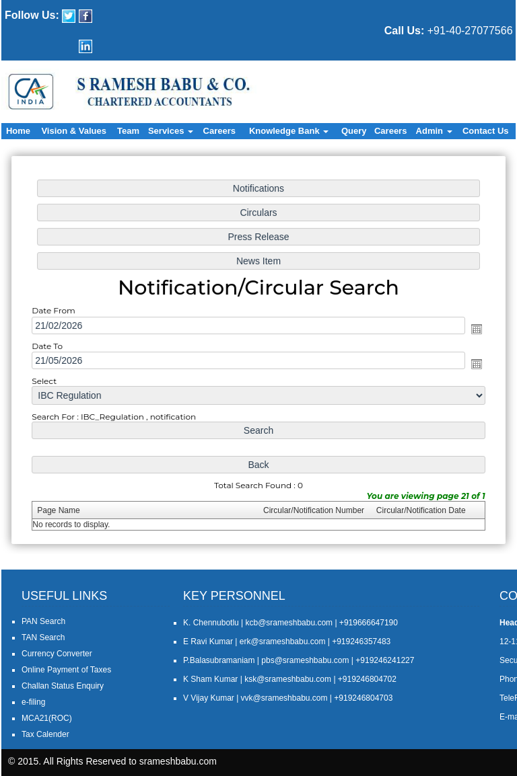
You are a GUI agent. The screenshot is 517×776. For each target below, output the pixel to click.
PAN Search (43, 621)
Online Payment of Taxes (66, 669)
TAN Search (43, 637)
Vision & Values (73, 131)
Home (18, 131)
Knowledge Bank (289, 131)
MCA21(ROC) (47, 718)
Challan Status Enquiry (63, 686)
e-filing (33, 702)
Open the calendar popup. (470, 329)
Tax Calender (45, 734)
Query (354, 131)
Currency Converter (57, 653)
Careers (219, 131)
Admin (434, 131)
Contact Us (485, 131)
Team (128, 131)
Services (170, 131)
